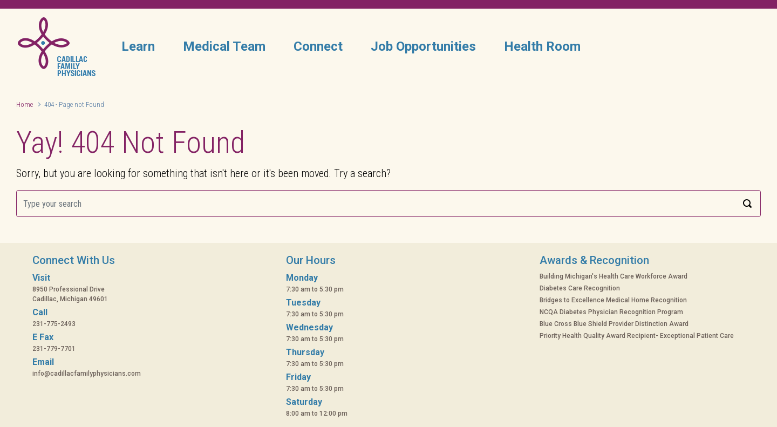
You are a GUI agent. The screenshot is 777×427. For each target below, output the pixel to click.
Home (24, 104)
